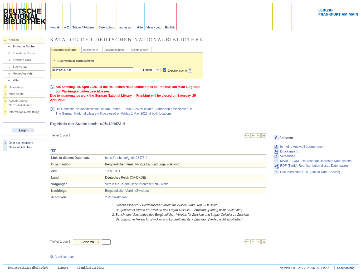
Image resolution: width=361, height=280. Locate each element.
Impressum (126, 27)
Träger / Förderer (83, 27)
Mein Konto (154, 27)
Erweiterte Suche (24, 53)
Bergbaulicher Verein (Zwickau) (127, 191)
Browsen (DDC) (23, 59)
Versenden (287, 156)
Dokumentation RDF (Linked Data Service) (310, 172)
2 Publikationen (116, 197)
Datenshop (16, 87)
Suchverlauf (20, 66)
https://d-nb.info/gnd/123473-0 (126, 158)
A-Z (66, 27)
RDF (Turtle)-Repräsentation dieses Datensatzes (314, 166)
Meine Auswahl (22, 73)
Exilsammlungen (114, 49)
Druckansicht (289, 151)
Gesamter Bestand (63, 49)
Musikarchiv (89, 49)
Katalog (14, 39)
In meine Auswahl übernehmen (302, 147)
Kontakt (55, 27)
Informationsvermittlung (24, 112)
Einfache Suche (24, 46)
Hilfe (140, 27)
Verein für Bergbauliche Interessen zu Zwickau (137, 184)
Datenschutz (107, 27)
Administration (62, 257)
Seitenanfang (345, 267)
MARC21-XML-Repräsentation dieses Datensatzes (316, 161)
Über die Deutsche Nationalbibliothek (21, 145)
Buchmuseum (139, 49)
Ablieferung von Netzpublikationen (20, 103)
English (170, 27)
